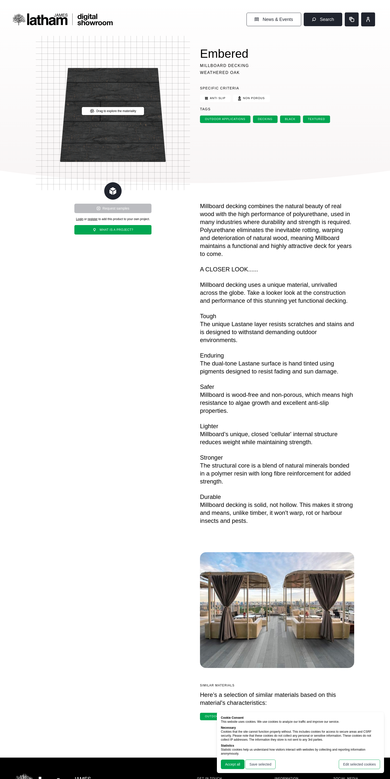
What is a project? (113, 230)
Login (79, 219)
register (93, 219)
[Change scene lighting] (113, 191)
